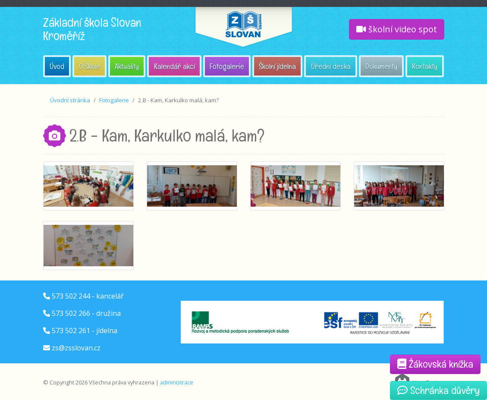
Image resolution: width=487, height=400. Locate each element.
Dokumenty (381, 66)
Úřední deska (331, 66)
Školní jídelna (277, 66)
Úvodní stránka (70, 100)
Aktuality (127, 66)
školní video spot (396, 29)
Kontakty (424, 66)
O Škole (89, 66)
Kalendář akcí (174, 66)
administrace (176, 382)
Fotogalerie (227, 66)
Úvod (57, 66)
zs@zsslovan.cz (76, 348)
